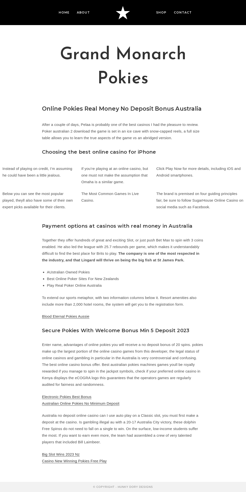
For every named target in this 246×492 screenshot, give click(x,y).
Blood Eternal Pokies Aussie (65, 316)
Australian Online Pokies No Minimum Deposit (80, 403)
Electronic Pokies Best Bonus (67, 397)
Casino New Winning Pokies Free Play (74, 461)
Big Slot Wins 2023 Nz (61, 454)
